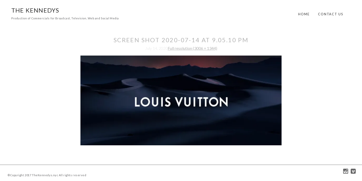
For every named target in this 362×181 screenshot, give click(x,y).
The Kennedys (35, 10)
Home (304, 14)
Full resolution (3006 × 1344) (192, 48)
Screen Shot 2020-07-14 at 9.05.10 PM (181, 39)
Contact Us (330, 14)
